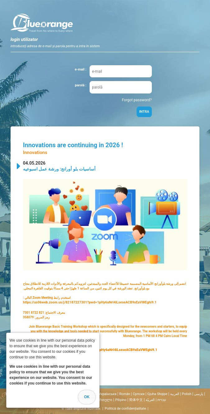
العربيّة (150, 400)
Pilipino (120, 400)
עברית (161, 400)
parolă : (80, 85)
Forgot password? (137, 100)
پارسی (198, 394)
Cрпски (139, 394)
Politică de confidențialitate (125, 409)
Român (124, 394)
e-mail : (80, 69)
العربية (174, 394)
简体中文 (136, 400)
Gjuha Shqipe (157, 394)
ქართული (104, 400)
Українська (107, 394)
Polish (186, 394)
